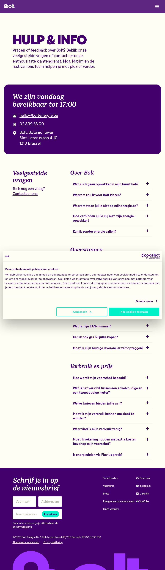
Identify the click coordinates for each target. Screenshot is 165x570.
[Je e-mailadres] (37, 514)
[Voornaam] (24, 501)
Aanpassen (82, 311)
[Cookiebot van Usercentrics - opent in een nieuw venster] (144, 256)
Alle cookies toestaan (134, 311)
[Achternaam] (50, 501)
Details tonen (144, 301)
